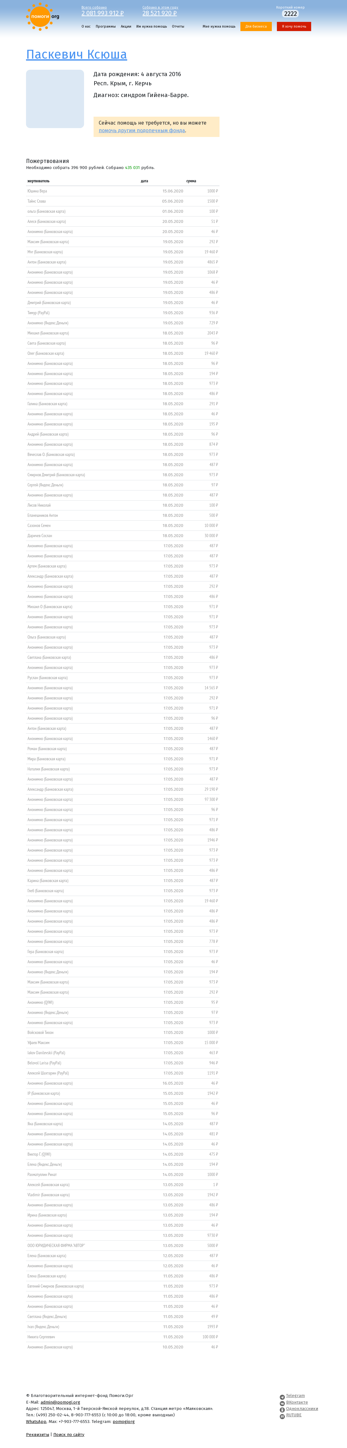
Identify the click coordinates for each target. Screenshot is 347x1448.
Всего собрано (107, 10)
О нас (86, 26)
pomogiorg (124, 1421)
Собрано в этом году (168, 10)
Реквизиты (37, 1434)
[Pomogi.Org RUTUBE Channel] (282, 1415)
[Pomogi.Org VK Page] (282, 1402)
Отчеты (178, 26)
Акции (126, 26)
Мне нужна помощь (219, 26)
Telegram (295, 1395)
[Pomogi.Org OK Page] (282, 1408)
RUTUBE (294, 1415)
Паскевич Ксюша (76, 54)
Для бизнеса (256, 26)
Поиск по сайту (68, 1434)
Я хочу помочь (294, 26)
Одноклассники (302, 1408)
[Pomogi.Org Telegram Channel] (282, 1395)
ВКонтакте (297, 1402)
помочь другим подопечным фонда (142, 130)
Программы (106, 26)
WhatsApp (36, 1421)
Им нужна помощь (151, 26)
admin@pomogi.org (60, 1402)
